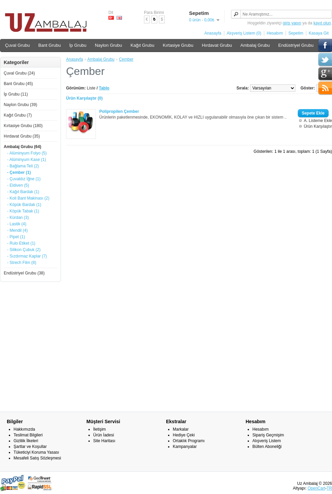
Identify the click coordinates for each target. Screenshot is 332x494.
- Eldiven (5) (18, 185)
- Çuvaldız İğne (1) (24, 179)
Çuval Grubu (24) (19, 73)
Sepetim (295, 33)
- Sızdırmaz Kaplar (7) (27, 256)
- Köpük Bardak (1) (24, 204)
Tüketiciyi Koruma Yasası (36, 452)
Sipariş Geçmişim (268, 435)
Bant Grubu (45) (18, 83)
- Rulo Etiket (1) (21, 243)
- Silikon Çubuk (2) (24, 249)
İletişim (99, 429)
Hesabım (275, 33)
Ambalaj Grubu (255, 45)
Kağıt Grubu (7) (18, 115)
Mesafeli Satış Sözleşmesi (37, 458)
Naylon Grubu (108, 45)
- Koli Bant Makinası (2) (28, 198)
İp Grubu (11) (16, 94)
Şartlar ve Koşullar (30, 446)
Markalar (181, 429)
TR (329, 488)
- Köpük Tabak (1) (23, 211)
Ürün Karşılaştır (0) (84, 98)
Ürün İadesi (103, 435)
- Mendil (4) (17, 230)
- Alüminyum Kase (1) (26, 159)
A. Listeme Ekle (318, 120)
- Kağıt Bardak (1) (23, 191)
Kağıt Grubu (142, 45)
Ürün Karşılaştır (318, 126)
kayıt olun (322, 23)
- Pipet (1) (16, 236)
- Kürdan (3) (18, 217)
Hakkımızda (24, 429)
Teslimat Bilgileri (28, 435)
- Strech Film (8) (21, 262)
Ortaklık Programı (189, 440)
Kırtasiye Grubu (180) (23, 125)
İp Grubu (77, 45)
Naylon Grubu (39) (20, 104)
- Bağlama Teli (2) (23, 166)
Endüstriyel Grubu (295, 45)
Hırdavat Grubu (217, 45)
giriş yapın (292, 23)
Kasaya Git (319, 33)
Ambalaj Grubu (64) (22, 146)
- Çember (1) (19, 172)
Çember (126, 59)
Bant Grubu (49, 45)
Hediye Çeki (184, 435)
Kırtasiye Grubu (178, 45)
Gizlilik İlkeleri (26, 440)
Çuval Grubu (17, 45)
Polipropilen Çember (119, 111)
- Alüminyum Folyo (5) (27, 153)
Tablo (104, 88)
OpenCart (316, 488)
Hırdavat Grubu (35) (22, 136)
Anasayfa (212, 33)
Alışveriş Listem (266, 440)
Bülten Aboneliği (267, 446)
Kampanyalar (185, 446)
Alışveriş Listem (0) (244, 33)
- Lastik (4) (16, 224)
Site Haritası (104, 440)
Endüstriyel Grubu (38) (24, 273)
